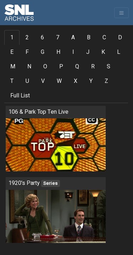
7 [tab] (57, 37)
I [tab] (73, 52)
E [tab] (11, 52)
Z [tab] (106, 81)
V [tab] (43, 81)
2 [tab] (27, 37)
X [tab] (75, 81)
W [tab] (59, 81)
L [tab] (118, 52)
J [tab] (87, 52)
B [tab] (88, 37)
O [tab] (45, 66)
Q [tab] (77, 66)
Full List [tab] (20, 95)
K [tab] (103, 52)
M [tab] (12, 66)
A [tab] (73, 37)
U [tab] (27, 81)
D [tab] (120, 37)
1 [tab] (11, 37)
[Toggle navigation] (121, 12)
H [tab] (58, 52)
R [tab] (93, 66)
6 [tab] (42, 37)
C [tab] (104, 37)
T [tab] (11, 81)
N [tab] (29, 66)
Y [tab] (91, 81)
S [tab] (108, 66)
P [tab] (61, 66)
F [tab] (27, 52)
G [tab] (42, 52)
